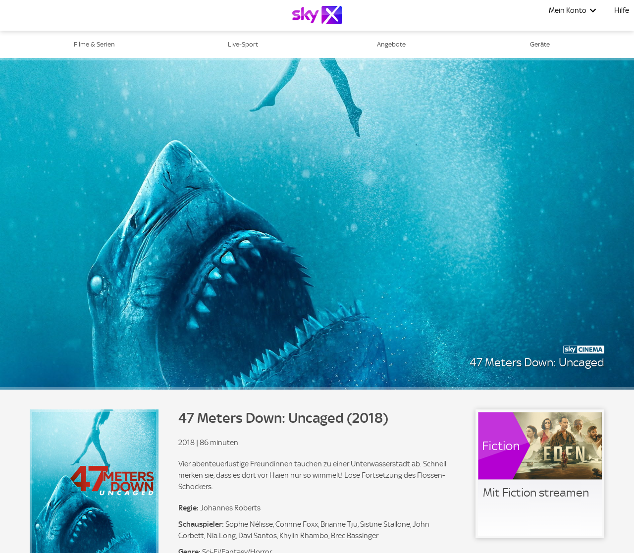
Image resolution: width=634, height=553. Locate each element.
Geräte (540, 44)
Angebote (391, 44)
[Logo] (317, 15)
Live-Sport (243, 44)
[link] (540, 473)
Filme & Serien (94, 44)
